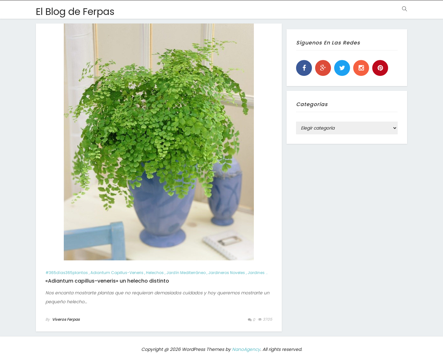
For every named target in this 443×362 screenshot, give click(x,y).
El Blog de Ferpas (75, 11)
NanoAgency (246, 349)
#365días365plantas (66, 272)
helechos (155, 272)
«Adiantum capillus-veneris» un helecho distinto (107, 281)
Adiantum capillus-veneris (116, 272)
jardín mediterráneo (186, 272)
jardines (256, 272)
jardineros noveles (226, 272)
